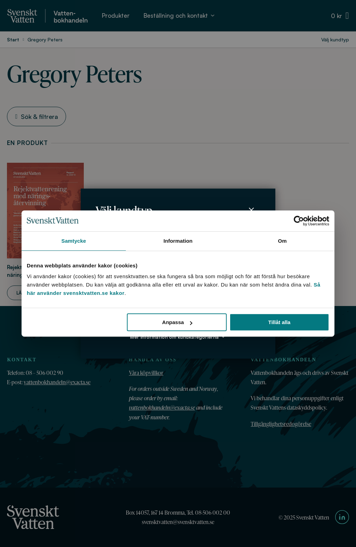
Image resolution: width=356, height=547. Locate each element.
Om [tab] (282, 241)
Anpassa (177, 322)
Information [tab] (178, 241)
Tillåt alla (279, 322)
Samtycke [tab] (74, 241)
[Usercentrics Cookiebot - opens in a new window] (298, 221)
